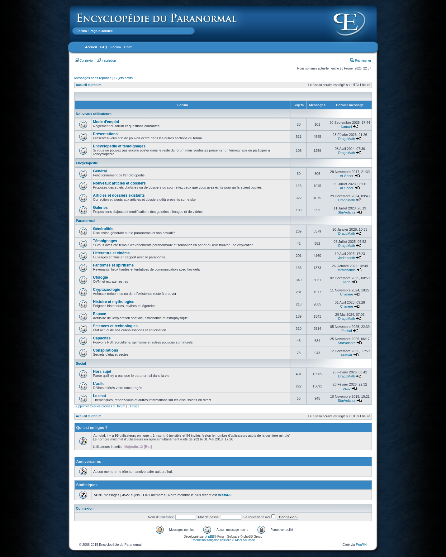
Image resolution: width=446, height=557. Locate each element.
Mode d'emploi (106, 122)
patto (346, 282)
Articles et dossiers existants (119, 195)
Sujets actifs (123, 78)
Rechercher (360, 60)
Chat (128, 47)
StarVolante (346, 212)
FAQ (103, 47)
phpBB (209, 536)
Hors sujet (102, 371)
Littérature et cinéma (111, 253)
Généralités (103, 229)
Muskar (346, 355)
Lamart (346, 126)
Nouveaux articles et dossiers (119, 183)
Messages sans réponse (93, 78)
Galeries (100, 207)
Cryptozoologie (106, 289)
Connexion (85, 60)
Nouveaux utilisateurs (94, 114)
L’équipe (133, 406)
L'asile (99, 384)
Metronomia (347, 270)
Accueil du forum (89, 85)
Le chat (99, 396)
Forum (82, 31)
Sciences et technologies (115, 326)
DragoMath (346, 139)
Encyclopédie (87, 163)
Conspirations (105, 350)
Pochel (346, 331)
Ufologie (100, 277)
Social (81, 363)
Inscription (106, 60)
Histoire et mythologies (114, 302)
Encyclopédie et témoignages (119, 146)
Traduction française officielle (211, 540)
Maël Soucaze (245, 540)
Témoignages (105, 241)
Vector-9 (224, 495)
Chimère (346, 294)
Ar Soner (346, 176)
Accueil (91, 47)
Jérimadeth (346, 258)
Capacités (102, 338)
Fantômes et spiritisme (113, 265)
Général (100, 171)
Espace (99, 314)
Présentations (105, 134)
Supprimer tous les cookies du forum (100, 406)
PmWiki (361, 544)
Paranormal (85, 221)
